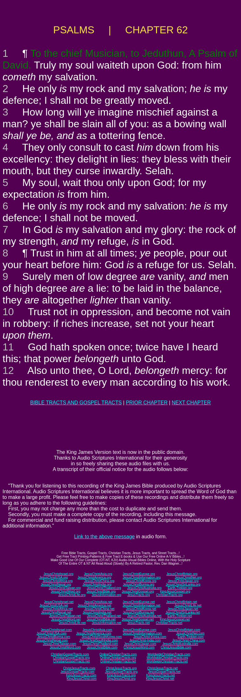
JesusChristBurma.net (138, 612)
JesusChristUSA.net (54, 605)
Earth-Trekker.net (179, 616)
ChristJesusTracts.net (162, 668)
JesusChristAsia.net (98, 602)
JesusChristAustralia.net (144, 616)
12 (8, 370)
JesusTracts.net (138, 623)
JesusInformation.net (106, 623)
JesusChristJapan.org (183, 581)
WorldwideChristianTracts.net (167, 661)
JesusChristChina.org (99, 581)
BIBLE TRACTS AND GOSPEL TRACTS (76, 402)
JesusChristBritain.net (181, 602)
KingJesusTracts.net (160, 675)
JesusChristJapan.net (183, 609)
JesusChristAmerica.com (93, 633)
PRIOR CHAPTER (147, 402)
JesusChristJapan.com (140, 644)
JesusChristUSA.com (51, 633)
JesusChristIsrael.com (56, 630)
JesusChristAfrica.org (57, 581)
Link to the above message (104, 536)
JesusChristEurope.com (139, 630)
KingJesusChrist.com (81, 678)
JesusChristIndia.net (97, 612)
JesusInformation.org (106, 595)
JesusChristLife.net (187, 605)
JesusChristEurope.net (139, 602)
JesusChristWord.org (65, 591)
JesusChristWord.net (66, 619)
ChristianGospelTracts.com (70, 654)
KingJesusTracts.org (121, 675)
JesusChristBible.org (101, 591)
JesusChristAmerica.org (94, 577)
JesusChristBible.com (102, 647)
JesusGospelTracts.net (164, 672)
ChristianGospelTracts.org (71, 658)
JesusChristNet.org (188, 577)
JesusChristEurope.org (139, 574)
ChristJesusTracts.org (121, 668)
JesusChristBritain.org (182, 574)
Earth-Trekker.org (180, 588)
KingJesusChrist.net (160, 678)
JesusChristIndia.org (96, 584)
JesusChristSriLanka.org (183, 584)
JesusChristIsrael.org (58, 574)
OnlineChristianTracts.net (118, 661)
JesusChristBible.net (101, 619)
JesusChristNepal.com (52, 640)
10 (8, 311)
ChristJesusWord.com (139, 647)
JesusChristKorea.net (141, 609)
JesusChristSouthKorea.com (101, 637)
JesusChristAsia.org (98, 574)
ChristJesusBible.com (176, 647)
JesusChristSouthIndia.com (98, 640)
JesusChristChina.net (99, 609)
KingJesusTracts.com (81, 675)
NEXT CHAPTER (191, 402)
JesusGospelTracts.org (121, 672)
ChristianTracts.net (169, 623)
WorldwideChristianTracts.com (168, 654)
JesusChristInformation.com (142, 633)
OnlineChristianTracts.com (118, 654)
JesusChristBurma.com (53, 637)
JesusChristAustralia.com (180, 644)
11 (8, 347)
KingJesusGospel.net (175, 619)
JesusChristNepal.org (56, 584)
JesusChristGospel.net (138, 619)
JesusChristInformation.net (141, 605)
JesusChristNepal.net (56, 612)
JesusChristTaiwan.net (65, 616)
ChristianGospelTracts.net (71, 661)
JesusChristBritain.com (184, 630)
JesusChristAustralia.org (144, 588)
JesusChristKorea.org (141, 581)
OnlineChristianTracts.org (118, 658)
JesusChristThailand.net (104, 616)
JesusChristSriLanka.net (183, 612)
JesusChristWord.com (65, 647)
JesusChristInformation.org (142, 577)
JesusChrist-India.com (145, 640)
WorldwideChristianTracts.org (167, 658)
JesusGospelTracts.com (77, 672)
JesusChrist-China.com (188, 640)
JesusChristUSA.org (53, 577)
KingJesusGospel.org (175, 591)
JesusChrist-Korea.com (149, 637)
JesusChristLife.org (72, 595)
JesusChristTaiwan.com (59, 644)
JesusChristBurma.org (138, 584)
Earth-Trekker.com (191, 637)
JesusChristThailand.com (100, 644)
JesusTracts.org (138, 595)
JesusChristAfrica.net (58, 609)
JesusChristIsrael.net (58, 602)
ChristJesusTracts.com (79, 668)
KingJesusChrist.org (121, 678)
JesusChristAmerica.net (94, 605)
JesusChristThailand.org (104, 588)
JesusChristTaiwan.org (65, 588)
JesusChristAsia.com (97, 630)
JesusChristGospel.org (138, 591)
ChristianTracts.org (169, 595)
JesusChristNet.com (190, 633)
